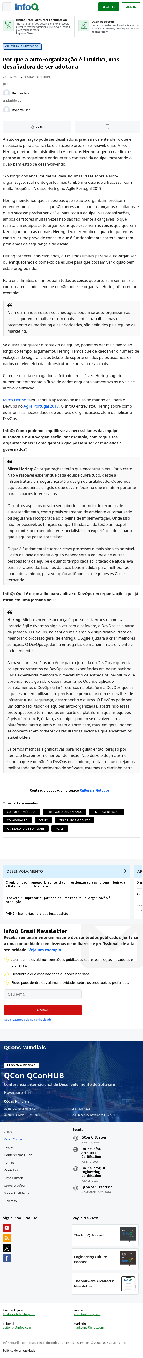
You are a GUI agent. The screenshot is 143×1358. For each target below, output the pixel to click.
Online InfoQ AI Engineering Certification (93, 1172)
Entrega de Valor (106, 812)
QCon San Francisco (97, 1187)
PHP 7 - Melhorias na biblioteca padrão (37, 914)
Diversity (10, 1201)
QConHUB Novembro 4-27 (20, 1108)
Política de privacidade (19, 1350)
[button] (43, 1010)
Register (108, 7)
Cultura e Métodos (22, 46)
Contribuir (11, 1170)
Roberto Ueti (21, 110)
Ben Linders (20, 93)
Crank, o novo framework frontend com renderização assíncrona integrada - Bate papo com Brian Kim (65, 884)
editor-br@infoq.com (17, 1328)
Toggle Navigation (7, 7)
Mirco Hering (14, 400)
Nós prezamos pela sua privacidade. (28, 1020)
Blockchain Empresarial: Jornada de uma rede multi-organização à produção (58, 900)
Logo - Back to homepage (27, 6)
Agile (59, 828)
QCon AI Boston (93, 1138)
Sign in (131, 7)
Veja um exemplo (45, 950)
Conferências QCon (18, 1155)
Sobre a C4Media (16, 1193)
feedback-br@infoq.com (19, 1314)
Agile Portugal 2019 (41, 406)
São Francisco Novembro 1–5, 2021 (94, 1115)
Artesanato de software (26, 828)
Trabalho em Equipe (74, 820)
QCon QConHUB (34, 1075)
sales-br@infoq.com (87, 1314)
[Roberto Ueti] (6, 109)
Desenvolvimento (25, 871)
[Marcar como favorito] (107, 127)
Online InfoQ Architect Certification (91, 1153)
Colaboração (17, 820)
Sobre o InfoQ (14, 1185)
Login (9, 1147)
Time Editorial (14, 1178)
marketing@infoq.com (89, 1328)
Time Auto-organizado (64, 812)
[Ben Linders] (6, 93)
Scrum (44, 820)
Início (8, 1131)
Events (9, 1162)
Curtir (40, 126)
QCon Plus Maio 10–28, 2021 (22, 1115)
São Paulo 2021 (82, 1108)
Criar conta (13, 1139)
